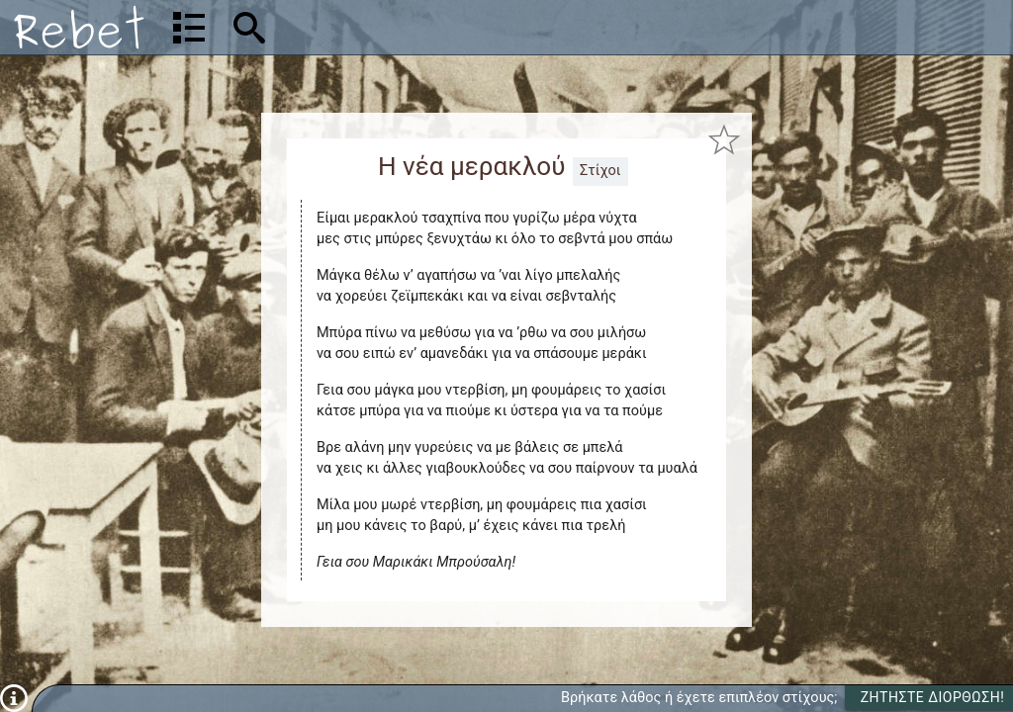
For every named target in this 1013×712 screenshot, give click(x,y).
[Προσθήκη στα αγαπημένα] (724, 140)
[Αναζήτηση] (376, 27)
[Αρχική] (79, 27)
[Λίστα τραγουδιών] (189, 27)
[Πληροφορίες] (14, 697)
